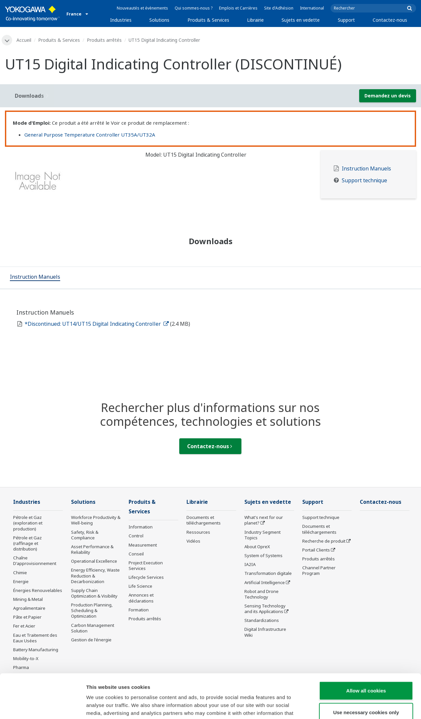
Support (346, 20)
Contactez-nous (390, 20)
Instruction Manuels (366, 168)
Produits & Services (208, 20)
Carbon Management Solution (92, 628)
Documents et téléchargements (203, 520)
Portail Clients (316, 550)
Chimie (20, 573)
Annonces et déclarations (141, 597)
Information (141, 527)
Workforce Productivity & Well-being (95, 520)
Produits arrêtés (104, 40)
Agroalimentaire (29, 608)
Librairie (255, 20)
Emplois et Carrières (238, 8)
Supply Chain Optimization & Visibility (94, 593)
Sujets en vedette (301, 20)
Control (136, 536)
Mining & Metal (28, 599)
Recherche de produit (323, 541)
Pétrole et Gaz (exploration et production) (27, 522)
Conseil (136, 554)
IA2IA (250, 564)
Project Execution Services (146, 565)
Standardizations (261, 620)
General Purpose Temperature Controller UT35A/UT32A (89, 134)
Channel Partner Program (318, 570)
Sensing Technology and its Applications (264, 608)
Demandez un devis (387, 95)
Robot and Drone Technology (261, 594)
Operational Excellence (94, 561)
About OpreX (257, 547)
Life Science (140, 586)
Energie (21, 581)
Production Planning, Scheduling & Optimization (92, 610)
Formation (139, 610)
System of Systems (263, 555)
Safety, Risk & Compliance (84, 535)
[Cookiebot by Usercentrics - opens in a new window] (42, 706)
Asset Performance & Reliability (92, 549)
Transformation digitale (268, 573)
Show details (345, 706)
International (312, 8)
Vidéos (193, 541)
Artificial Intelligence (264, 582)
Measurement (143, 545)
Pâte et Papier (27, 617)
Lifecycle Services (146, 577)
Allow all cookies (366, 649)
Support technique (364, 180)
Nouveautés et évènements (142, 8)
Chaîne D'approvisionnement (34, 560)
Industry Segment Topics (262, 535)
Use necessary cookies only (366, 671)
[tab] (35, 278)
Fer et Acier (24, 626)
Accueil (23, 40)
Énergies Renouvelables (37, 590)
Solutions (159, 20)
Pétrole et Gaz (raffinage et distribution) (27, 543)
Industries (121, 20)
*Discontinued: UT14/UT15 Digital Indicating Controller (97, 323)
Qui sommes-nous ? (193, 8)
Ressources (198, 532)
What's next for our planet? (263, 520)
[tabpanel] (70, 183)
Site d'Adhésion (278, 8)
